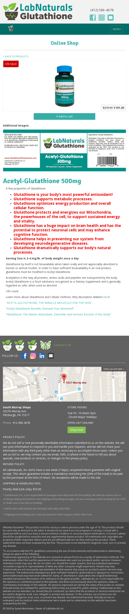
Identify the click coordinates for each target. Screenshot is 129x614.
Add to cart (64, 116)
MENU (117, 29)
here (106, 297)
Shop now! (76, 430)
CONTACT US (62, 345)
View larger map (112, 369)
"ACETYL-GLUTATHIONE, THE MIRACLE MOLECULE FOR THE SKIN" (49, 303)
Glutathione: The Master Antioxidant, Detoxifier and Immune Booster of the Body (58, 314)
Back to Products (17, 56)
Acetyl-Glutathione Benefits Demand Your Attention (39, 308)
